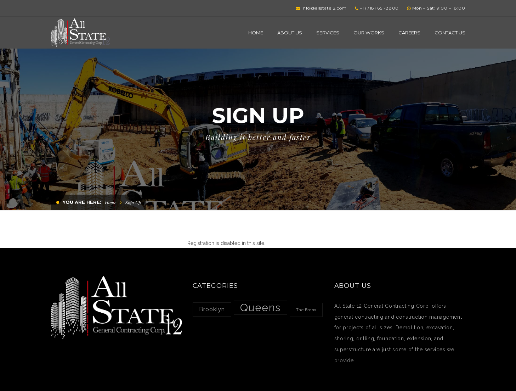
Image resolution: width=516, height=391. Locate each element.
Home (111, 202)
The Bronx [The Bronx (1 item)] (306, 310)
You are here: (82, 202)
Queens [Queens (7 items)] (260, 307)
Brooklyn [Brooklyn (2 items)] (212, 309)
